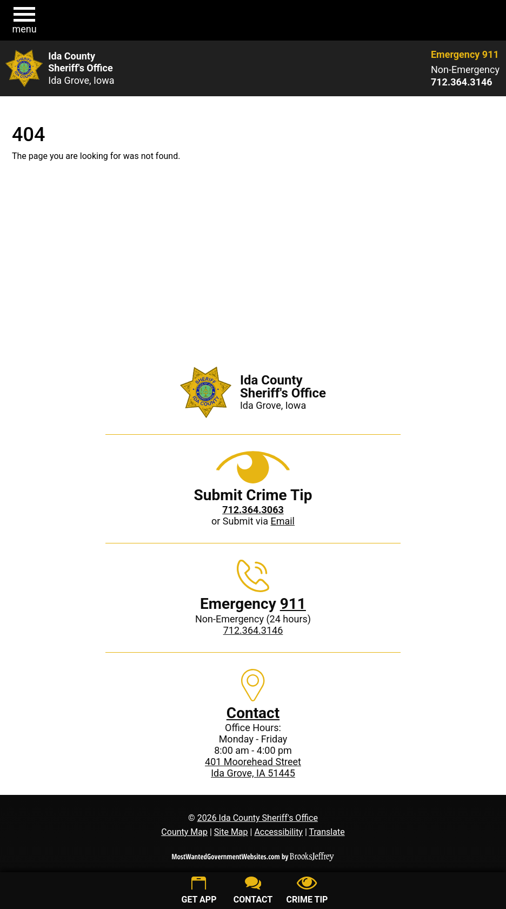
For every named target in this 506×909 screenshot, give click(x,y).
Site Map (231, 832)
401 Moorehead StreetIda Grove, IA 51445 (253, 767)
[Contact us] (253, 892)
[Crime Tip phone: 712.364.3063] (253, 509)
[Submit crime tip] (307, 892)
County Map (184, 832)
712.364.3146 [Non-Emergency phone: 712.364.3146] (253, 630)
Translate (326, 832)
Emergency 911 (465, 54)
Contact (253, 713)
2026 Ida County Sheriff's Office (257, 818)
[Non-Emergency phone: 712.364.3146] (465, 82)
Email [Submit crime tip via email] (282, 521)
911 (293, 604)
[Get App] (199, 892)
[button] (24, 20)
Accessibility (278, 832)
